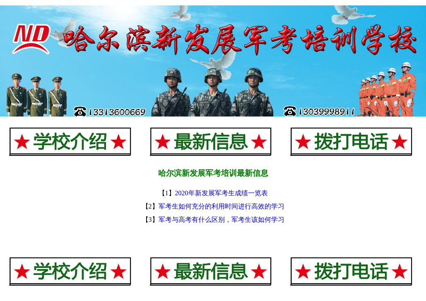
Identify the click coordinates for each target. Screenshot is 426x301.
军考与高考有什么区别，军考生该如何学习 (221, 219)
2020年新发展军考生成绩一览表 (221, 193)
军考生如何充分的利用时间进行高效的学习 (221, 206)
